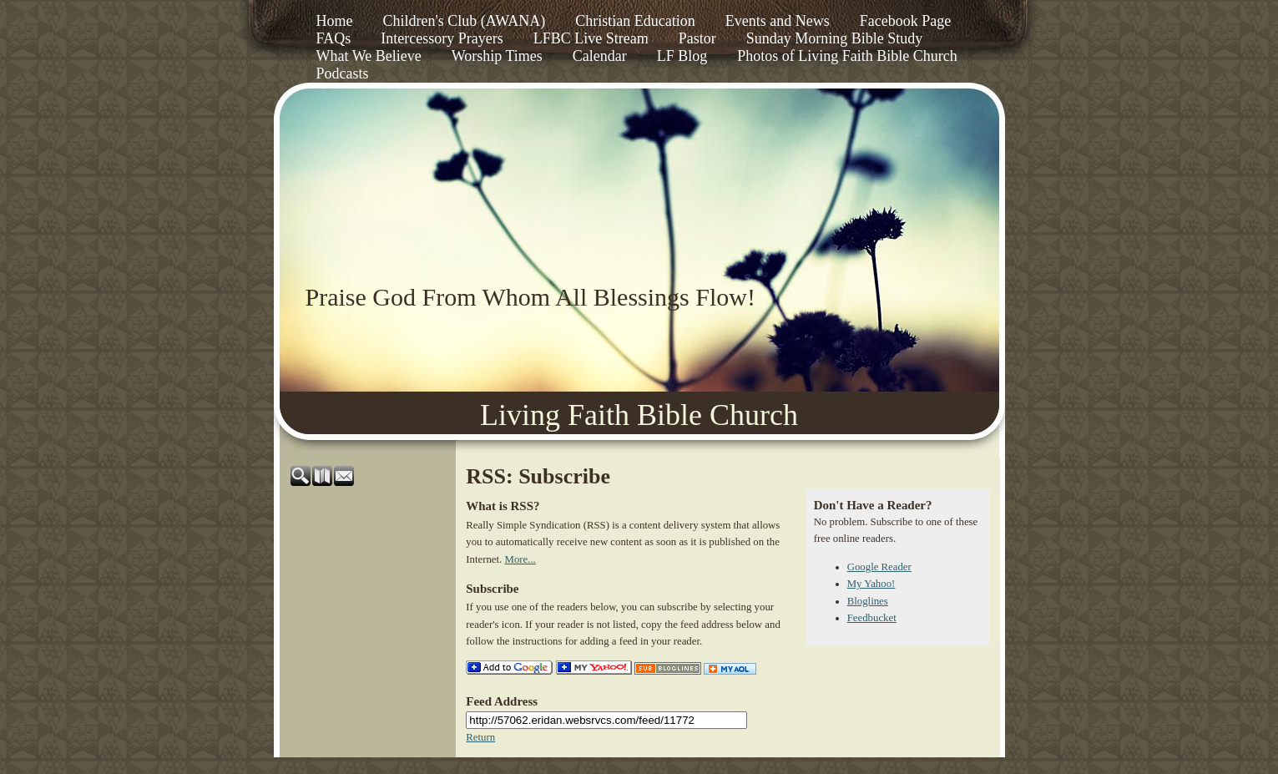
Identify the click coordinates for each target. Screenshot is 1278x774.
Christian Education (635, 21)
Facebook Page (905, 21)
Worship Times (497, 56)
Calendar (600, 56)
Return (480, 737)
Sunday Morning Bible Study (834, 38)
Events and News (777, 21)
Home (334, 21)
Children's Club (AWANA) (464, 21)
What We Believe (369, 56)
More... (520, 559)
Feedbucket (872, 618)
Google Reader (879, 567)
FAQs (333, 38)
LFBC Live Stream (591, 38)
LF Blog (682, 56)
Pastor (697, 38)
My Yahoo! (871, 583)
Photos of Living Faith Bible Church (847, 56)
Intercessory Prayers (442, 38)
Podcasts (342, 73)
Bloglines (867, 601)
